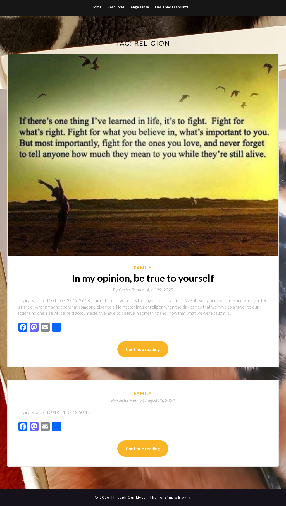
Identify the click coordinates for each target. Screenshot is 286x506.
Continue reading (143, 349)
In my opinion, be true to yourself (143, 278)
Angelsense (139, 7)
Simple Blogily (178, 497)
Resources (116, 7)
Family (143, 267)
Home (96, 7)
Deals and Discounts (171, 7)
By (130, 289)
